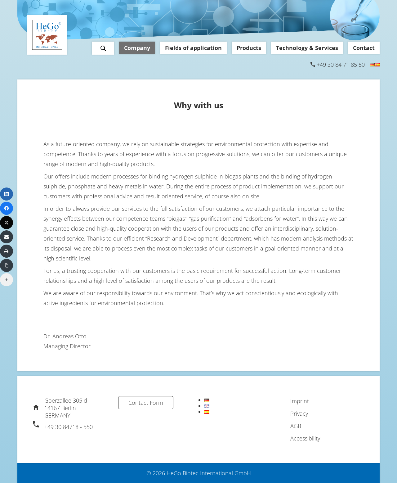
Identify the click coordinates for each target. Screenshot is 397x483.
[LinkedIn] (6, 194)
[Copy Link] (6, 265)
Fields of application (193, 48)
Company (137, 48)
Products (249, 48)
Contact (364, 48)
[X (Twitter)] (6, 222)
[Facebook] (6, 208)
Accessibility (305, 438)
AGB (295, 426)
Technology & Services (307, 48)
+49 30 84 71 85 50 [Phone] (341, 64)
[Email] (6, 236)
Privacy (299, 413)
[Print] (6, 251)
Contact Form (145, 402)
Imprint (299, 401)
